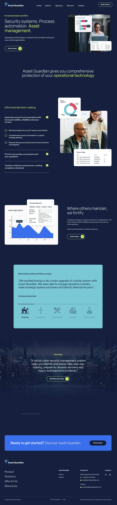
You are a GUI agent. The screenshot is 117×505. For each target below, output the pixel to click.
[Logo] (14, 4)
